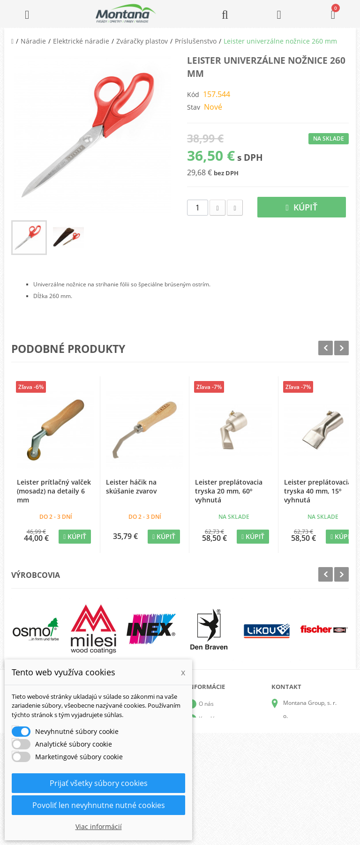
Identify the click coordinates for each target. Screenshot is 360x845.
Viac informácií (98, 826)
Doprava (210, 734)
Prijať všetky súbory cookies (99, 783)
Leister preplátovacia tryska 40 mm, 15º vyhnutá (318, 491)
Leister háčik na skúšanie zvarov (131, 486)
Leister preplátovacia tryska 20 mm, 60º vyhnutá (228, 491)
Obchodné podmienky (227, 749)
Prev (325, 348)
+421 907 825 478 (306, 768)
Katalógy (210, 719)
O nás (206, 704)
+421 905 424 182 (306, 755)
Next (341, 348)
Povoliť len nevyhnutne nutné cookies (98, 805)
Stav (193, 107)
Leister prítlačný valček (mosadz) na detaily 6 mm (54, 491)
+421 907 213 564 (306, 781)
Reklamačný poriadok (227, 764)
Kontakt (208, 779)
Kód (193, 94)
